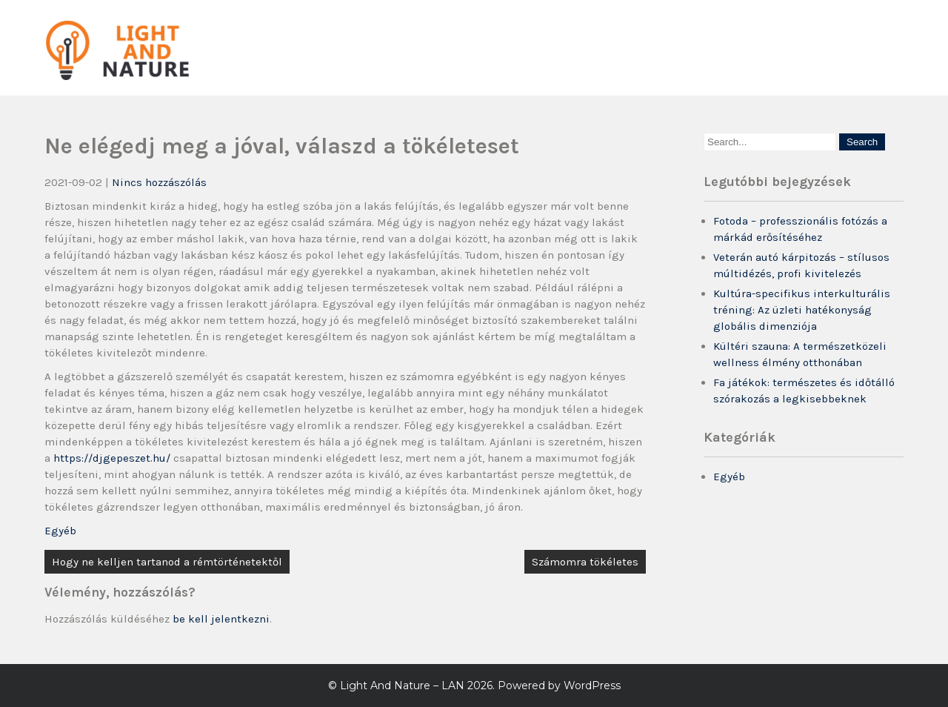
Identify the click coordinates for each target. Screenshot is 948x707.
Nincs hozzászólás (159, 182)
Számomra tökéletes (585, 561)
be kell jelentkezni (221, 618)
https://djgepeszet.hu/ (111, 458)
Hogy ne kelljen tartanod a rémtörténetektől (167, 561)
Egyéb (60, 530)
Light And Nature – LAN (402, 685)
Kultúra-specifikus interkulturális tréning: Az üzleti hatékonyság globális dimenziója (801, 310)
